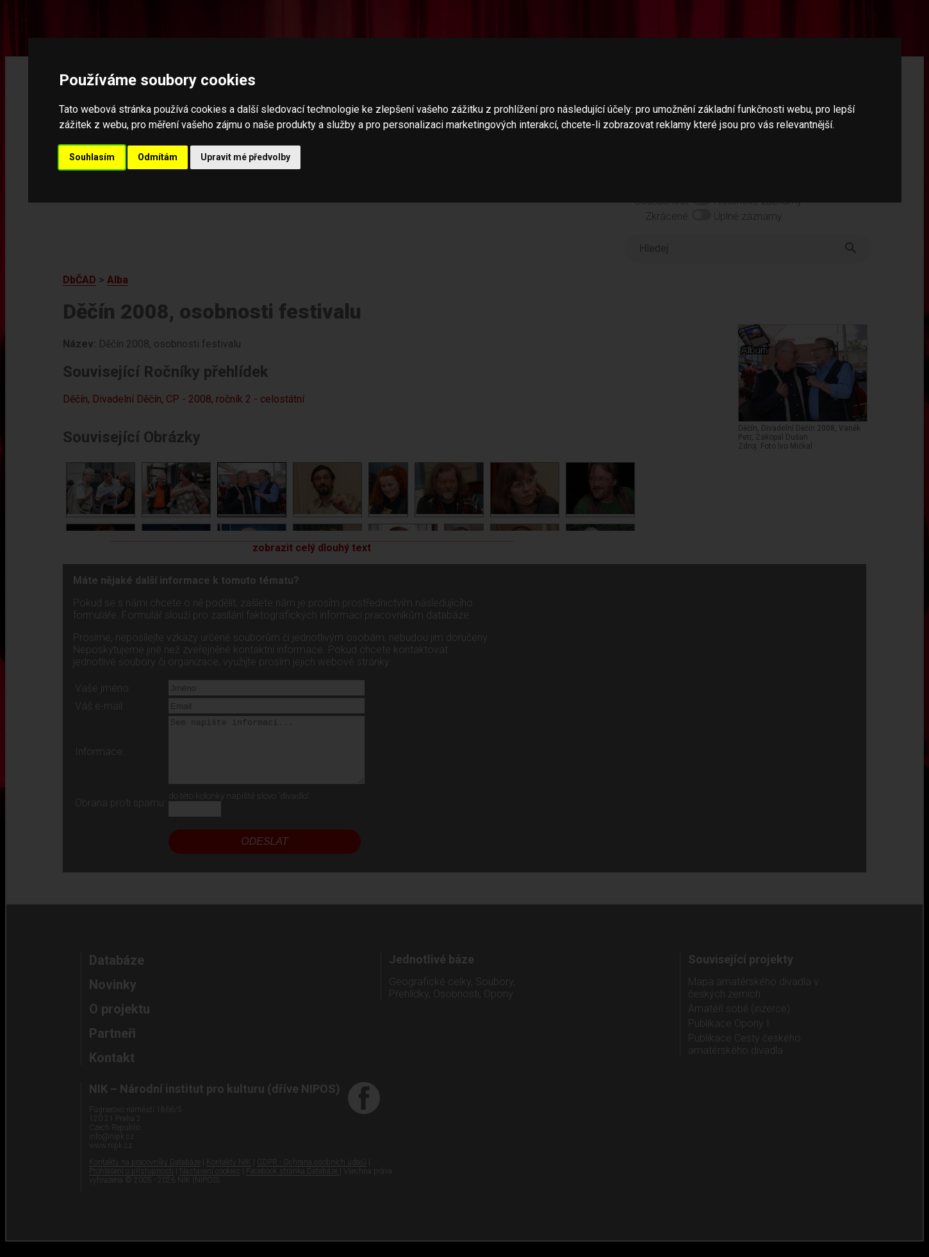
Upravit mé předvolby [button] (245, 157)
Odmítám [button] (157, 157)
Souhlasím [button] (92, 157)
